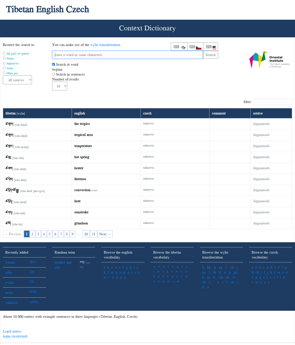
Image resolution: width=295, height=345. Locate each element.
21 (93, 234)
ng (221, 267)
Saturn (10, 262)
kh (209, 267)
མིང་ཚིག (33, 292)
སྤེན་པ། (33, 262)
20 (86, 234)
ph (235, 272)
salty (8, 272)
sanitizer (11, 302)
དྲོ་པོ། (32, 282)
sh (232, 282)
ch (232, 267)
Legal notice (12, 331)
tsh (221, 277)
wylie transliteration (105, 44)
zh (204, 282)
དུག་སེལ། (34, 302)
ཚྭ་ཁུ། (32, 272)
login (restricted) (15, 336)
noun (9, 292)
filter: (268, 102)
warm (9, 282)
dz (227, 277)
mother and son (63, 264)
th (214, 272)
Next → (105, 234)
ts (214, 277)
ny (204, 272)
